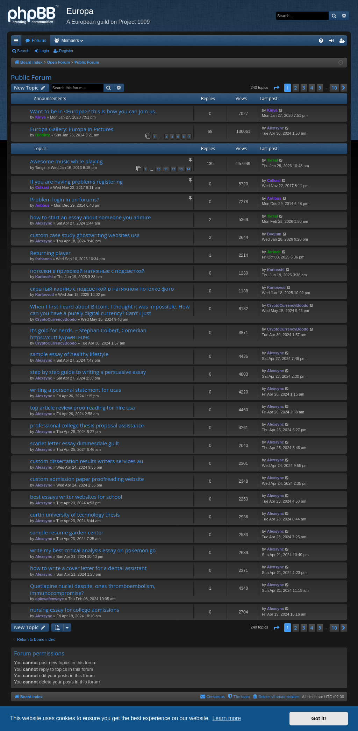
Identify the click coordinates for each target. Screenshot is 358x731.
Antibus (42, 205)
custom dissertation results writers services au (86, 460)
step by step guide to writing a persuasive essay (88, 371)
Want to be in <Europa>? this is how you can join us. (93, 111)
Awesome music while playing (66, 161)
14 (188, 169)
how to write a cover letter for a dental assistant (88, 568)
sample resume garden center (66, 532)
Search (23, 51)
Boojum (274, 234)
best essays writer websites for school (76, 496)
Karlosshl (44, 277)
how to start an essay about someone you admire (90, 217)
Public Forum (31, 77)
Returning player (50, 252)
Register (66, 51)
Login (44, 51)
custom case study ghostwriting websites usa (84, 235)
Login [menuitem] (333, 42)
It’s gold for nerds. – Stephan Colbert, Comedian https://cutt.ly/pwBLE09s (88, 333)
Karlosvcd (44, 294)
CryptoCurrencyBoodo (56, 319)
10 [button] (334, 87)
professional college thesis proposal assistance (87, 425)
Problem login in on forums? (64, 199)
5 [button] (319, 87)
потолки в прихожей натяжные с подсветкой (87, 270)
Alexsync (275, 128)
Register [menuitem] (343, 42)
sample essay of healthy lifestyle (69, 353)
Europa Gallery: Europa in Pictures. (72, 129)
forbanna (43, 259)
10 (158, 169)
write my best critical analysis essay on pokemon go (93, 550)
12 (173, 169)
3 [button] (303, 87)
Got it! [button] (319, 718)
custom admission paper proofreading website (87, 478)
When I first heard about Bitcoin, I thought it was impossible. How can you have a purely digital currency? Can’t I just (109, 310)
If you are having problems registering (76, 181)
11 (166, 169)
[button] (276, 88)
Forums (39, 40)
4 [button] (311, 87)
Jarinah (274, 252)
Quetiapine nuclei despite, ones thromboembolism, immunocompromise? (92, 589)
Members (70, 40)
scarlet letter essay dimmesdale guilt (74, 443)
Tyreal (272, 160)
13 (180, 169)
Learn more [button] (226, 718)
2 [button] (295, 87)
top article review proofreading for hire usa (82, 407)
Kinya (40, 117)
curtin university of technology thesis (75, 514)
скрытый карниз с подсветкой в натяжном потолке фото (102, 288)
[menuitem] (321, 40)
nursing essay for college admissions (74, 609)
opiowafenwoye (49, 599)
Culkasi (42, 187)
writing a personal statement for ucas (75, 389)
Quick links (17, 42)
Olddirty (42, 135)
